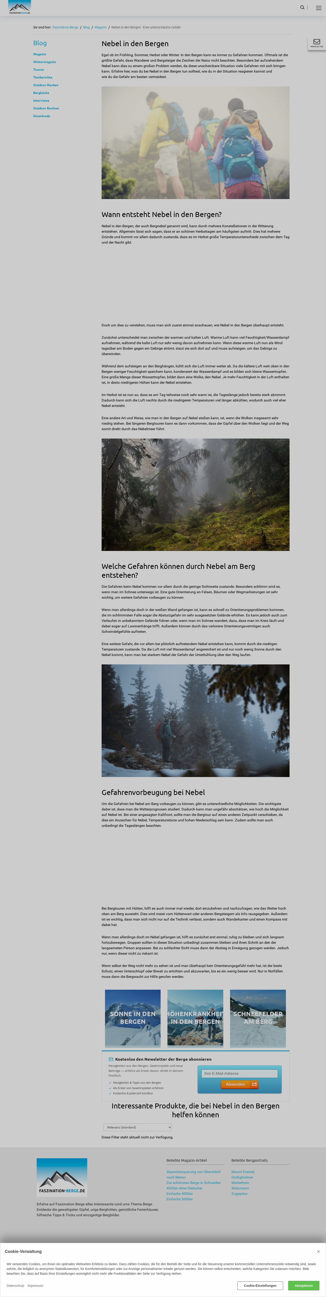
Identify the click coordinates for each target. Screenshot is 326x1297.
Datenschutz (15, 1285)
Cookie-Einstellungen (260, 1285)
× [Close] (318, 1251)
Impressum (35, 1285)
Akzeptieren (304, 1285)
